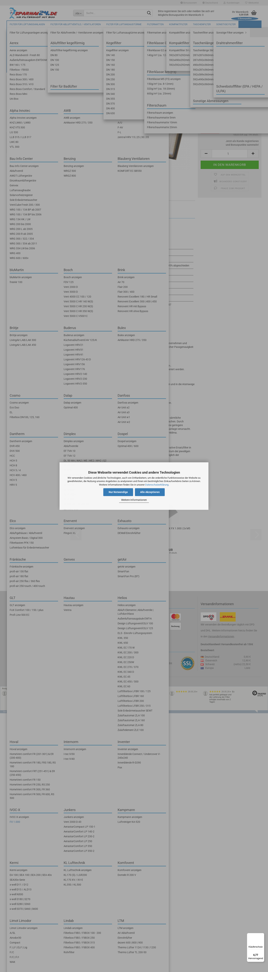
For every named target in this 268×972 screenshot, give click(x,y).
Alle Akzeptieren (150, 492)
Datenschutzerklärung (156, 484)
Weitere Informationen (134, 500)
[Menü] (262, 935)
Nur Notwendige (118, 492)
